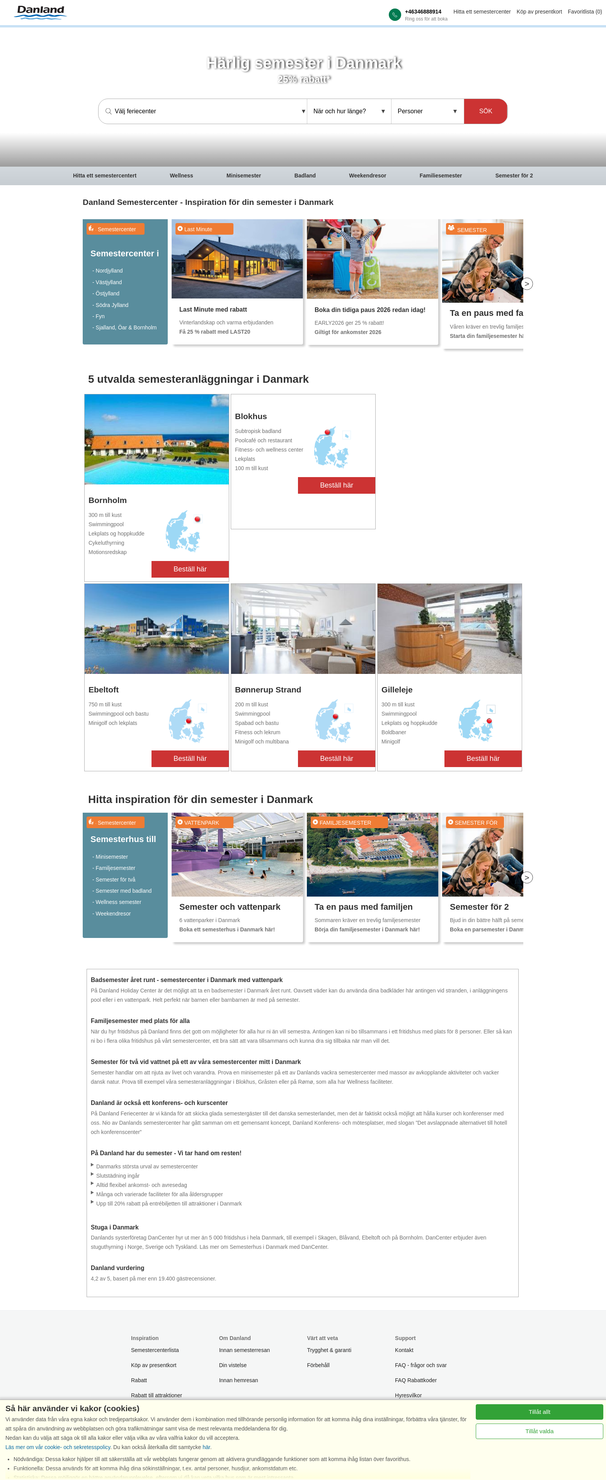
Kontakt (404, 1350)
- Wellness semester (116, 902)
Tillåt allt (539, 1411)
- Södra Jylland (110, 305)
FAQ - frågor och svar (421, 1365)
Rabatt (139, 1380)
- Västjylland (107, 282)
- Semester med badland (122, 891)
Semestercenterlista (155, 1350)
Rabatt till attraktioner (156, 1395)
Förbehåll (318, 1365)
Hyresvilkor (408, 1395)
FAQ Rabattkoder (416, 1380)
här (206, 1447)
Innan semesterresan (244, 1350)
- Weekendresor (111, 914)
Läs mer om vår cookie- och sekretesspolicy (57, 1447)
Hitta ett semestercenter (482, 12)
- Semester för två (113, 879)
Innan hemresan (238, 1380)
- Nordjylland (107, 271)
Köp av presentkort (539, 12)
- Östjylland (105, 293)
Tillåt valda (540, 1431)
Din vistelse (233, 1365)
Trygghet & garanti (329, 1350)
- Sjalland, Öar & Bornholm (124, 327)
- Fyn (98, 316)
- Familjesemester (113, 868)
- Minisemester (110, 857)
